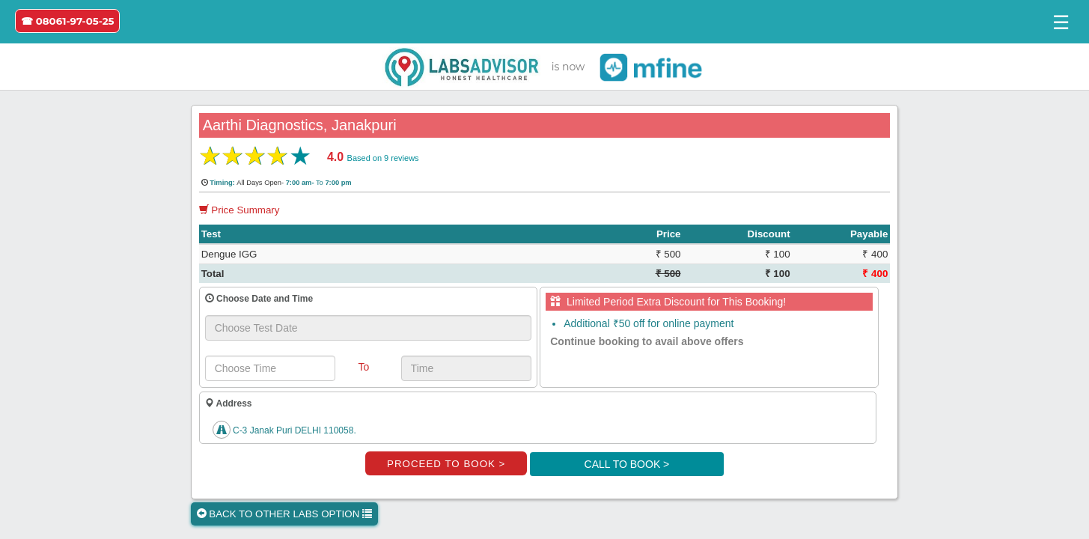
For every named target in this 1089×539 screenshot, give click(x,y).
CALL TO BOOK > (627, 464)
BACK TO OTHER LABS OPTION (284, 514)
